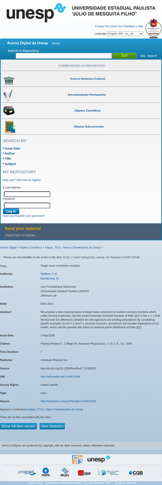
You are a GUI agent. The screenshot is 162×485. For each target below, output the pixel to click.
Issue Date (12, 148)
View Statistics (52, 426)
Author (10, 153)
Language (119, 33)
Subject (10, 164)
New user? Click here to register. (22, 180)
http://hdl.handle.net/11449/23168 (60, 376)
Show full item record (18, 426)
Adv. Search (148, 56)
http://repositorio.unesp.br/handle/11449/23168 (68, 401)
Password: (9, 198)
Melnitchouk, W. (50, 278)
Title (8, 158)
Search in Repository (23, 50)
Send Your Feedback (123, 26)
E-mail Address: (12, 187)
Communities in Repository (82, 66)
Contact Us (101, 26)
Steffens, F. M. (49, 273)
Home (56, 43)
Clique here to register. (20, 235)
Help (140, 26)
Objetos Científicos (31, 247)
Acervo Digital (8, 247)
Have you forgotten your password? (24, 215)
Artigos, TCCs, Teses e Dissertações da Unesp (72, 247)
